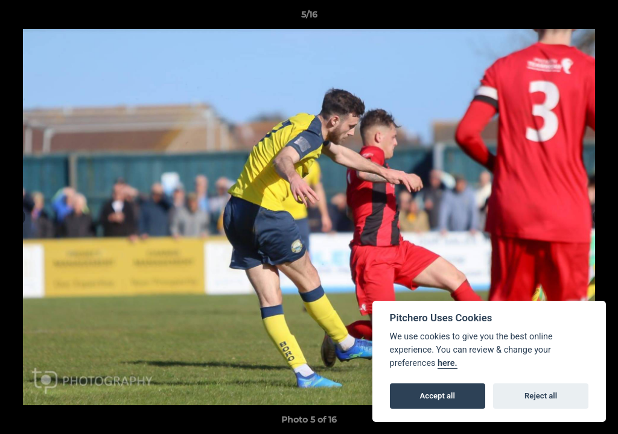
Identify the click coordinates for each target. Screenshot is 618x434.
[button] (596, 17)
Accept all (437, 395)
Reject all (540, 395)
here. (447, 363)
